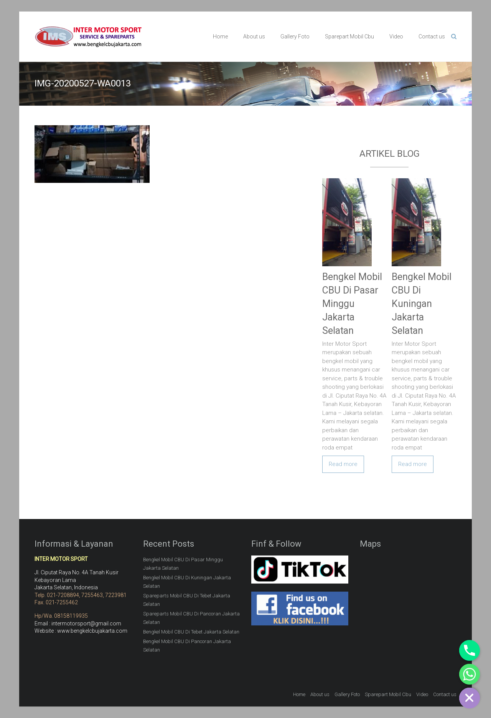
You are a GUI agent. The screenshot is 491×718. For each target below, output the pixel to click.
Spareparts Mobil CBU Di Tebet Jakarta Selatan (186, 600)
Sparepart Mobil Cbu (349, 36)
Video (396, 36)
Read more (343, 464)
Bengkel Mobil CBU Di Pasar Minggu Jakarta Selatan (352, 303)
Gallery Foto (295, 36)
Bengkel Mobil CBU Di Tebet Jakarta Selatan (191, 632)
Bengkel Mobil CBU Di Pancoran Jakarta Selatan (187, 645)
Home (220, 36)
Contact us (432, 36)
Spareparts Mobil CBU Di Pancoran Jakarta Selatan (191, 618)
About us (254, 36)
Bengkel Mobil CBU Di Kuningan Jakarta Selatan (421, 303)
